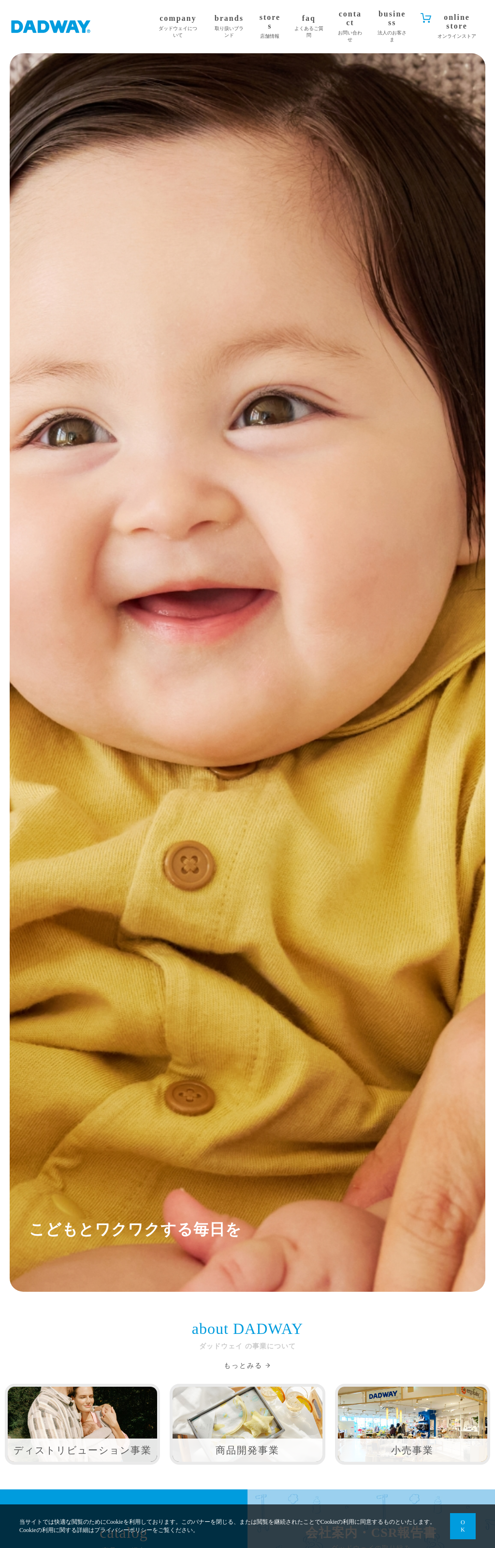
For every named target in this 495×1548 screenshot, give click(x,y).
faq (309, 26)
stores (270, 26)
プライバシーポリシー (123, 1530)
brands (229, 26)
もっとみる (243, 1365)
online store (456, 26)
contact (350, 26)
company (178, 26)
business (392, 26)
